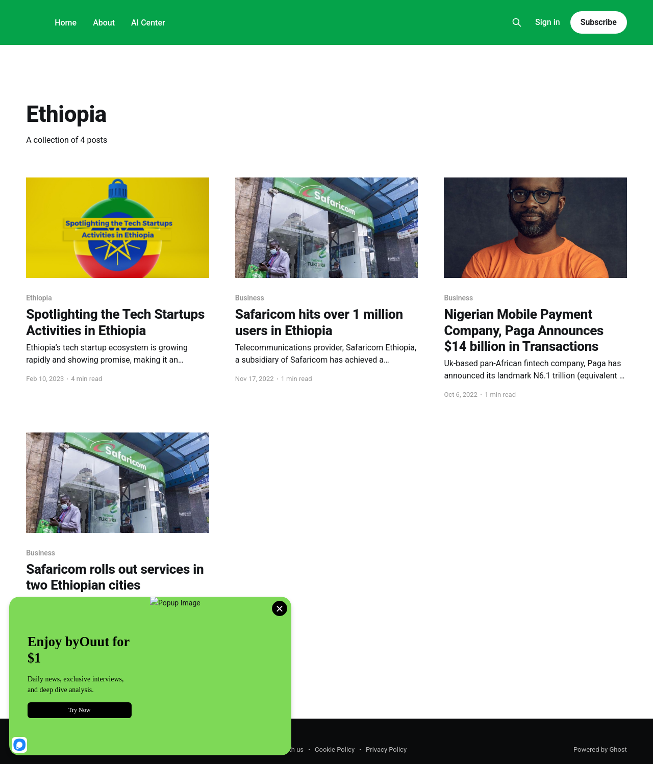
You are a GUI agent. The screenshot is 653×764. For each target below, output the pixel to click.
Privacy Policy (386, 749)
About (104, 23)
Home (66, 23)
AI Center (148, 23)
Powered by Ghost (600, 749)
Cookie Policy (335, 749)
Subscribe (599, 22)
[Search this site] (517, 22)
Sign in (547, 22)
